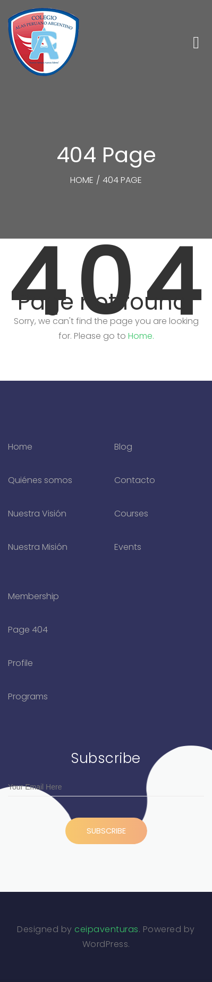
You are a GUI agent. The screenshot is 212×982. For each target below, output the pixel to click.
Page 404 (28, 630)
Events (127, 547)
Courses (131, 513)
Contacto (134, 480)
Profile (20, 663)
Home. (141, 336)
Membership (33, 596)
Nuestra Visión (37, 513)
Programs (28, 696)
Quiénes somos (40, 480)
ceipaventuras (106, 929)
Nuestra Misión (37, 547)
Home (20, 447)
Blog (123, 447)
